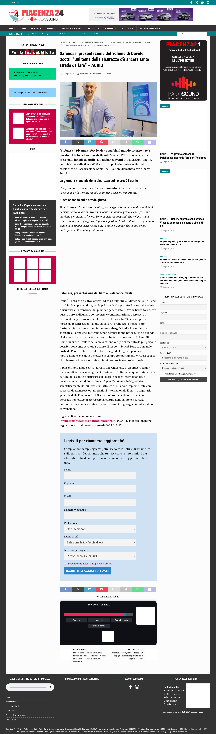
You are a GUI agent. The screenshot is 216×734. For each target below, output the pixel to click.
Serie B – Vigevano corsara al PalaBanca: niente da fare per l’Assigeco (30, 208)
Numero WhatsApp (75, 509)
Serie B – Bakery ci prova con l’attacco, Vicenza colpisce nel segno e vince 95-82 (182, 222)
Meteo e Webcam (148, 28)
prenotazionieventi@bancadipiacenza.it (88, 420)
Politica (126, 28)
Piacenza (76, 620)
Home (12, 28)
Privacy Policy (165, 731)
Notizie (76, 42)
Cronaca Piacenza (31, 28)
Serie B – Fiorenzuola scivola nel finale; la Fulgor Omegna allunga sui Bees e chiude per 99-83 (33, 226)
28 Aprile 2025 (69, 73)
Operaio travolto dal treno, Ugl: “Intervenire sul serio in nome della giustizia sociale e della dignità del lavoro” (183, 280)
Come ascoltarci (12, 705)
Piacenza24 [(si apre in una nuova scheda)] (43, 92)
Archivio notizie (12, 701)
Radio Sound (14, 2)
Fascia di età (71, 536)
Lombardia (99, 620)
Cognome (69, 482)
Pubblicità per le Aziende (16, 714)
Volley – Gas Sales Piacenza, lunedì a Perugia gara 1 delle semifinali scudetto (183, 261)
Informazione (11, 710)
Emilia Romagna (121, 620)
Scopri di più (170, 703)
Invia (40, 75)
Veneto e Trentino (99, 625)
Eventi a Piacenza (72, 28)
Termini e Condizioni (179, 731)
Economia (110, 28)
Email (67, 495)
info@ (174, 700)
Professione (70, 522)
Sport (50, 28)
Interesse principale (75, 549)
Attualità (93, 28)
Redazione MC (86, 73)
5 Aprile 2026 (168, 161)
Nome (67, 469)
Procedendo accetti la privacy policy (90, 563)
